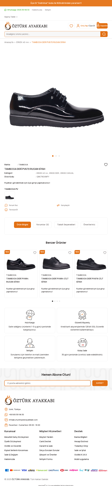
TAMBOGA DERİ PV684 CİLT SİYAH (55, 281)
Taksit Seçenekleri (66, 225)
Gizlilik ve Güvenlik (12, 444)
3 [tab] (59, 156)
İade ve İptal (80, 448)
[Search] (56, 34)
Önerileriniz (89, 225)
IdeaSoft (41, 484)
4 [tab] (59, 299)
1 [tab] (53, 156)
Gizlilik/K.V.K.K (80, 453)
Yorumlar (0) (42, 225)
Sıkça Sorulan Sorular (49, 448)
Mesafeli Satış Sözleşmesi (16, 435)
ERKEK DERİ (55, 173)
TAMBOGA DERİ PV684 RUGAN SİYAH (17, 281)
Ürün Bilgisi (22, 225)
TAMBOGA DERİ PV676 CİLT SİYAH (89, 281)
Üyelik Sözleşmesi (12, 440)
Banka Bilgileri (80, 435)
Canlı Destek (45, 440)
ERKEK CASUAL (70, 173)
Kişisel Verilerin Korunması (16, 448)
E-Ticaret (50, 484)
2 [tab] (56, 156)
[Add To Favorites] (106, 164)
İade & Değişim (11, 453)
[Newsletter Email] (47, 381)
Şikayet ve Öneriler (48, 453)
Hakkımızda (9, 457)
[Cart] (100, 26)
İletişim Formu (45, 457)
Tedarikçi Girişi (81, 444)
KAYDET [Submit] (100, 381)
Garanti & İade (46, 444)
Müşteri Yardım (46, 435)
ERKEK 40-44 (43, 173)
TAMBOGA (24, 164)
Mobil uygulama (81, 457)
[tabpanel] (56, 100)
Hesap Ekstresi (81, 440)
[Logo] (26, 26)
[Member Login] (80, 26)
